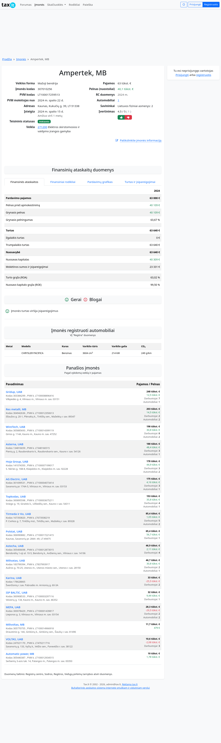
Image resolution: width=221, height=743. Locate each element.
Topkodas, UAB (16, 528)
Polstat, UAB (14, 563)
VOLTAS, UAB (14, 671)
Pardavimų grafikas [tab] (100, 214)
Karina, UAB (14, 610)
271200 (42, 127)
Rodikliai (74, 4)
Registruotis (211, 4)
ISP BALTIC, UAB (16, 624)
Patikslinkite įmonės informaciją (138, 140)
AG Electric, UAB (16, 511)
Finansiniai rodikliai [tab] (62, 214)
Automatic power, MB (20, 686)
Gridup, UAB (14, 424)
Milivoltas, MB (15, 656)
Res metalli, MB (16, 441)
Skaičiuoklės (55, 4)
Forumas (25, 4)
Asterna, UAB (14, 476)
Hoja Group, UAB (17, 494)
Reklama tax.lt (130, 716)
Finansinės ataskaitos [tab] (24, 214)
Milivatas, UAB (15, 592)
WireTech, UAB (15, 459)
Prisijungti (195, 4)
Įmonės (39, 4)
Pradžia (7, 59)
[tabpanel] (82, 271)
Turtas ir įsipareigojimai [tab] (140, 214)
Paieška (88, 4)
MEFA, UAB (13, 639)
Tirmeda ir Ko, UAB (18, 546)
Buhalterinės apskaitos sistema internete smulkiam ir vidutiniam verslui (110, 720)
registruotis (203, 75)
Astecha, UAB (15, 578)
